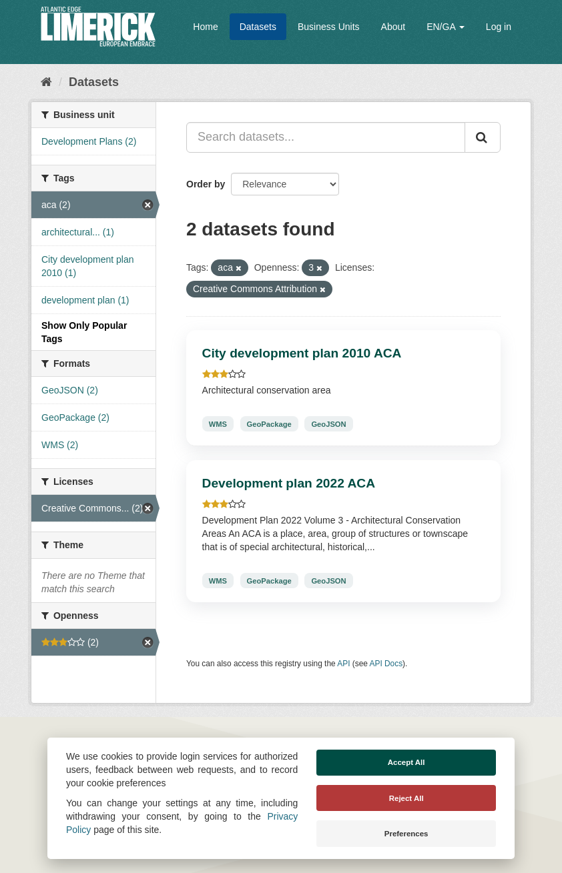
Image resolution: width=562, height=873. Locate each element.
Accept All (406, 762)
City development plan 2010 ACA (302, 353)
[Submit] (483, 137)
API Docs (386, 663)
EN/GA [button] (446, 26)
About (393, 26)
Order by (205, 184)
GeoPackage (269, 423)
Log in (498, 26)
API (343, 663)
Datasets (258, 26)
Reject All (406, 798)
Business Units (329, 26)
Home (205, 26)
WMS (218, 423)
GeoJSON (328, 423)
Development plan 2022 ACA (288, 483)
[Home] (46, 82)
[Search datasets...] (325, 137)
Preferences (406, 834)
